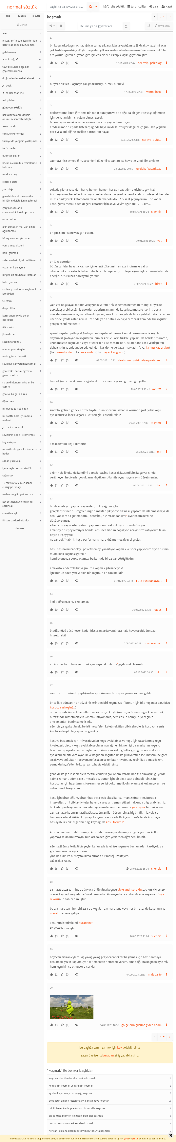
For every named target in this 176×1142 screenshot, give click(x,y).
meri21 (157, 389)
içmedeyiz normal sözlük (17, 468)
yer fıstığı (7, 189)
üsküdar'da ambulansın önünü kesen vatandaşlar (17, 117)
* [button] (126, 516)
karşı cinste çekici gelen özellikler (15, 317)
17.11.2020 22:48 (133, 92)
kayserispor (9, 442)
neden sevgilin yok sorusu (17, 494)
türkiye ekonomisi (13, 133)
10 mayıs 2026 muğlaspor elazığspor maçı (17, 485)
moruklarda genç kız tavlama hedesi (19, 451)
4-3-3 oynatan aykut (148, 581)
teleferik (7, 301)
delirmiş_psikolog (150, 63)
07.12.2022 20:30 (143, 672)
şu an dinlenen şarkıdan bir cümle (18, 384)
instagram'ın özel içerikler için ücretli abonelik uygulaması (19, 43)
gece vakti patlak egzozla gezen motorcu (17, 373)
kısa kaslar (88, 352)
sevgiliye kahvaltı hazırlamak (19, 363)
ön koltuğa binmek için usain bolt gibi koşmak (76, 1115)
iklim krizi (7, 327)
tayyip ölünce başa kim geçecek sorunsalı (15, 69)
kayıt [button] (120, 1047)
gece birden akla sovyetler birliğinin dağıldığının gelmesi (19, 198)
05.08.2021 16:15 (142, 485)
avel (4, 33)
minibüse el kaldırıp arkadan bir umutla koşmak (77, 1108)
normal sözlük (22, 7)
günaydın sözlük (12, 107)
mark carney (9, 174)
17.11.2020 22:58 (130, 140)
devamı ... (21, 528)
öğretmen (8, 401)
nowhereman (153, 643)
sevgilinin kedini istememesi (18, 434)
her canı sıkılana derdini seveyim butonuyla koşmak (79, 1130)
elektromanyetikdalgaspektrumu (140, 360)
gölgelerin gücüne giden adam (141, 1025)
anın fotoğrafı (10, 59)
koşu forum (113, 822)
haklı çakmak (10, 253)
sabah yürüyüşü (11, 461)
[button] (114, 7)
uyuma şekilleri (11, 155)
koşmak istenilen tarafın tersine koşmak (72, 1078)
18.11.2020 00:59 (123, 168)
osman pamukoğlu (13, 349)
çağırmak (7, 475)
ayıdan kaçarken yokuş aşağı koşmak (70, 1093)
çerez (126, 1138)
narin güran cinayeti (14, 356)
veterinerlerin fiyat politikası (18, 260)
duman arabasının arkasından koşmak (71, 1123)
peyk (6, 85)
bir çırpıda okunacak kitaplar (19, 275)
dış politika (8, 308)
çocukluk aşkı (10, 513)
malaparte (155, 974)
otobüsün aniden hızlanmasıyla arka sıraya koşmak (79, 1100)
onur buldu (9, 219)
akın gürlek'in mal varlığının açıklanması (18, 229)
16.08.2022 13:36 (141, 609)
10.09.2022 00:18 (131, 643)
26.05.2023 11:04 (139, 936)
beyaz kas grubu (113, 352)
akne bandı (8, 126)
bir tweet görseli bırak (15, 408)
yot (159, 240)
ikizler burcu (9, 182)
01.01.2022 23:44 (123, 581)
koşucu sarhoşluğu (62, 707)
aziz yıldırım (9, 100)
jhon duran (8, 334)
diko (159, 672)
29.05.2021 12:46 (138, 423)
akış (8, 15)
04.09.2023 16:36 (109, 1025)
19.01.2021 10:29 (145, 240)
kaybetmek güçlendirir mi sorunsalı (17, 504)
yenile (22, 25)
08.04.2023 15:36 (139, 868)
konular (36, 15)
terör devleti (9, 148)
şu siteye (137, 807)
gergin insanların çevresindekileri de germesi (18, 210)
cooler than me (13, 93)
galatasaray (9, 52)
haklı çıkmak (9, 282)
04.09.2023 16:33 (136, 974)
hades (157, 609)
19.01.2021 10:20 (139, 212)
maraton (55, 913)
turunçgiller (137, 6)
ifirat (158, 284)
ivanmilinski (154, 92)
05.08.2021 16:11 (145, 452)
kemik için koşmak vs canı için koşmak (71, 1085)
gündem (22, 15)
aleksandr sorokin (130, 889)
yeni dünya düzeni (13, 245)
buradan (84, 923)
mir (159, 452)
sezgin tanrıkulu (11, 341)
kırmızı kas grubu (157, 347)
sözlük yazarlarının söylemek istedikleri (19, 291)
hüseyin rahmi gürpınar (16, 238)
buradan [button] (108, 1055)
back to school (12, 427)
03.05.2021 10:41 (105, 360)
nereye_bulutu (152, 140)
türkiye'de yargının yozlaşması (20, 141)
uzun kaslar (64, 352)
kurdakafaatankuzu (148, 168)
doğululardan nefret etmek (18, 78)
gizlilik (135, 1138)
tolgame (156, 423)
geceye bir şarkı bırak (14, 394)
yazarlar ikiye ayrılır (13, 267)
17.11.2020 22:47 (125, 63)
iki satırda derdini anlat (15, 520)
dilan (158, 485)
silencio (156, 212)
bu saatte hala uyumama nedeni (17, 418)
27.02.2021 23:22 (143, 284)
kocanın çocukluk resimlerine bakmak (19, 165)
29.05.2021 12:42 (140, 389)
